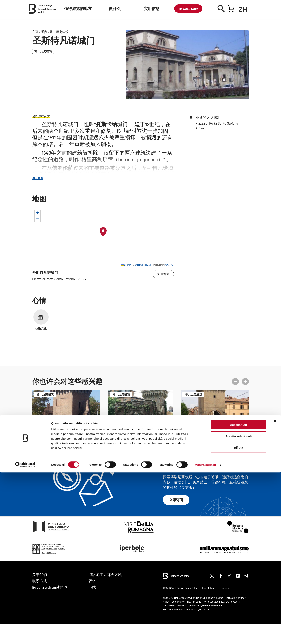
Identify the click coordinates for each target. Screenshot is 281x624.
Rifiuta (238, 599)
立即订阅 (176, 500)
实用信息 (151, 8)
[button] (103, 232)
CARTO (169, 265)
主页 (35, 32)
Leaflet (126, 265)
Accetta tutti (238, 576)
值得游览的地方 (78, 8)
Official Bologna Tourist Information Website (47, 8)
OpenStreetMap (143, 265)
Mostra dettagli (205, 616)
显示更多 (37, 178)
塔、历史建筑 (59, 32)
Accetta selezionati (238, 587)
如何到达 (163, 274)
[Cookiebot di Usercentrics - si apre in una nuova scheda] (25, 616)
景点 (44, 32)
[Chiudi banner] (275, 572)
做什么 (115, 8)
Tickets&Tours (188, 8)
